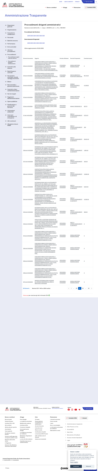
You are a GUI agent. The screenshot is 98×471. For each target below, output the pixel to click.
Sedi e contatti (66, 1)
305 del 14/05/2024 (28, 192)
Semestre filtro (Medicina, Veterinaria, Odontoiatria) (11, 448)
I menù (51, 423)
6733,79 (86, 119)
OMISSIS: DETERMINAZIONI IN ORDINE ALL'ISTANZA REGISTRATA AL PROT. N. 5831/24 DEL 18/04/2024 (44, 287)
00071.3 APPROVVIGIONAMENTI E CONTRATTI (76, 119)
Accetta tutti (76, 466)
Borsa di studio (8, 419)
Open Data (69, 432)
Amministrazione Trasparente (27, 17)
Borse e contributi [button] (50, 9)
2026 (29, 38)
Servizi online (87, 1)
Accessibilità (69, 429)
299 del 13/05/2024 (28, 266)
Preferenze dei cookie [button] (90, 469)
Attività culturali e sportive (11, 427)
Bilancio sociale (38, 430)
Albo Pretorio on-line (71, 426)
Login (67, 440)
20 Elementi (27, 293)
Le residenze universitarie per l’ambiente (26, 433)
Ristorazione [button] (75, 9)
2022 (42, 38)
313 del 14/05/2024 (28, 101)
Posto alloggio (23, 419)
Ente (58, 1)
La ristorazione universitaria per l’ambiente (56, 428)
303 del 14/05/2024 (28, 217)
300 (85, 131)
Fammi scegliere (74, 462)
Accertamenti (8, 429)
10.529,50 (86, 204)
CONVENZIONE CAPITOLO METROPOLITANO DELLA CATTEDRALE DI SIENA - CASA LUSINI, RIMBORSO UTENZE (46, 110)
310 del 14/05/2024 (28, 131)
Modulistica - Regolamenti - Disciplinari (26, 437)
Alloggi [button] (63, 9)
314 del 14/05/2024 (28, 89)
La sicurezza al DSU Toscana (39, 435)
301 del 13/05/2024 (28, 241)
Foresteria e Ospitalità (25, 427)
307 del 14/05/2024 (28, 166)
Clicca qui (26, 300)
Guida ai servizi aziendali (40, 441)
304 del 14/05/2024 (28, 204)
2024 (35, 38)
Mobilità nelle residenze (25, 423)
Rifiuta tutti (88, 466)
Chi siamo (37, 419)
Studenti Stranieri (9, 421)
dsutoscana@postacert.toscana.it (57, 408)
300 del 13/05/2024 (28, 253)
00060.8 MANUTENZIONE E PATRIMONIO (75, 89)
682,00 (85, 217)
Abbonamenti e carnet (55, 430)
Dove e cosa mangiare (55, 425)
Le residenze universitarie (26, 421)
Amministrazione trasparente (74, 423)
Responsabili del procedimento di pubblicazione (39, 423)
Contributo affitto (24, 425)
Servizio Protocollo (39, 426)
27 (79, 294)
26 (76, 294)
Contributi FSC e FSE (10, 423)
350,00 (86, 166)
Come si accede (54, 421)
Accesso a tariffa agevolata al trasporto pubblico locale (10, 438)
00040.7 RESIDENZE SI (76, 110)
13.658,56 (86, 179)
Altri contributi (8, 425)
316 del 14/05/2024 (28, 69)
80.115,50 (86, 79)
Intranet (84, 417)
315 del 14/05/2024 (28, 79)
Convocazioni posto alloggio (24, 430)
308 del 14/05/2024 (28, 154)
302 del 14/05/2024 (28, 229)
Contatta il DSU (72, 417)
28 (83, 294)
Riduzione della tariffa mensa (10, 442)
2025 (32, 38)
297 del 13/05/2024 (28, 287)
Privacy (75, 1)
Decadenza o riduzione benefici (10, 434)
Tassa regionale (8, 431)
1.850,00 (86, 154)
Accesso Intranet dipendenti (73, 437)
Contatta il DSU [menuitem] (90, 9)
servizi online (87, 408)
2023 (38, 38)
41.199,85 (86, 89)
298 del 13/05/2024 (28, 278)
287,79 (85, 110)
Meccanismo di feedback (73, 434)
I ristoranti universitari (55, 419)
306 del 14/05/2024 (28, 179)
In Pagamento (8, 445)
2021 (45, 38)
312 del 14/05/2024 (28, 110)
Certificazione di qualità (40, 432)
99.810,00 (86, 143)
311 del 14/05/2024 (28, 119)
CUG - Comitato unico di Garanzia (40, 438)
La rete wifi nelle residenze (26, 439)
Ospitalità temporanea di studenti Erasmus (25, 442)
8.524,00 (86, 192)
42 (89, 294)
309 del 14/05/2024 (28, 143)
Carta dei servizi (38, 428)
